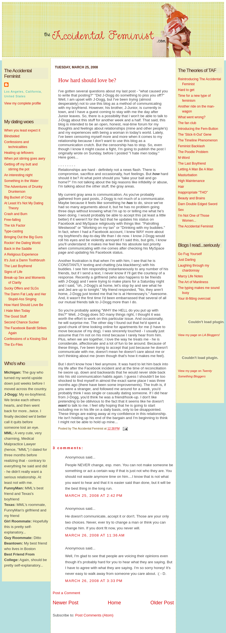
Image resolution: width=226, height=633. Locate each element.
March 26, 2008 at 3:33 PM (94, 581)
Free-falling (12, 220)
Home (114, 602)
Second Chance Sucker (21, 322)
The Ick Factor (14, 225)
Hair (181, 187)
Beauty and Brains (191, 198)
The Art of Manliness (193, 282)
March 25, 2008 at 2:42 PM (94, 495)
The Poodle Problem (193, 152)
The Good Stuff (15, 316)
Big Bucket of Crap (18, 197)
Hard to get (186, 90)
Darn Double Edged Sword (197, 204)
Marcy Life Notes (190, 276)
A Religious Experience (21, 254)
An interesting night (18, 175)
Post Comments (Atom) (94, 615)
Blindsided (11, 136)
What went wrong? (191, 117)
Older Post (162, 602)
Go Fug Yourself (190, 254)
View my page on (199, 335)
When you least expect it (22, 130)
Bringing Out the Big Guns (23, 237)
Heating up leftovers (19, 153)
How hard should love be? (87, 80)
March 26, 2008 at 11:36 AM (95, 535)
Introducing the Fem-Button (198, 129)
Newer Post (65, 602)
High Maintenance (191, 181)
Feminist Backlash (191, 146)
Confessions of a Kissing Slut (25, 339)
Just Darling (186, 260)
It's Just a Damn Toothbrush (24, 260)
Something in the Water (21, 181)
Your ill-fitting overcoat (194, 299)
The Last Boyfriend (18, 266)
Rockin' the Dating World (22, 243)
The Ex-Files (13, 345)
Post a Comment (66, 593)
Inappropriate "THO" (193, 192)
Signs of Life (13, 272)
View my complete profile (22, 103)
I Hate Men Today (17, 311)
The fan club (187, 123)
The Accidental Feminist (195, 226)
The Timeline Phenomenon (197, 140)
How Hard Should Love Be (23, 305)
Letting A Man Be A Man (195, 169)
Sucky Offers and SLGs (21, 288)
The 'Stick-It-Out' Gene (194, 134)
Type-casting (13, 231)
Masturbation (187, 175)
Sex (181, 210)
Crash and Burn (15, 214)
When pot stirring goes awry (24, 158)
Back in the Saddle (18, 249)
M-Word (184, 158)
